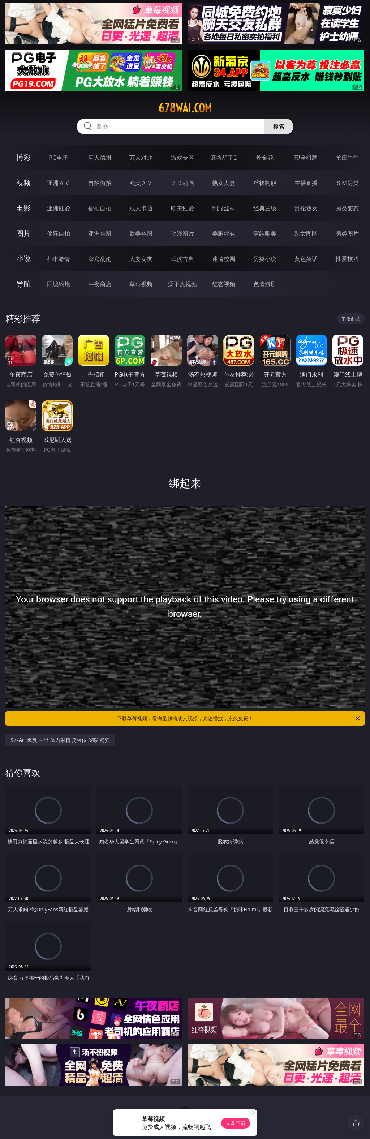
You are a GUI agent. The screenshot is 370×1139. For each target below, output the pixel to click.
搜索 (279, 126)
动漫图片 (182, 233)
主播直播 (306, 183)
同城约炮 (58, 284)
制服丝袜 (223, 208)
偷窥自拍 (58, 233)
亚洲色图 (99, 233)
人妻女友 (140, 259)
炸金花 (265, 158)
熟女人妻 (223, 183)
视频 (23, 183)
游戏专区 (182, 158)
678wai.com (185, 108)
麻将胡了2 (223, 158)
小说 (23, 258)
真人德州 (99, 158)
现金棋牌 (306, 158)
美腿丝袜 (223, 233)
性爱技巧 (347, 259)
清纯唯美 (264, 233)
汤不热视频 (182, 284)
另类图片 (347, 233)
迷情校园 (223, 259)
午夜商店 (99, 284)
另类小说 (264, 259)
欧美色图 (140, 233)
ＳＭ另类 (347, 183)
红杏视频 (223, 284)
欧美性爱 (182, 208)
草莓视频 (140, 284)
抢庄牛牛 (347, 158)
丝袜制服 (264, 183)
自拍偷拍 (99, 183)
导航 (23, 284)
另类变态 (347, 208)
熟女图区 (306, 233)
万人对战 (140, 158)
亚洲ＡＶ (58, 183)
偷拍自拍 (99, 208)
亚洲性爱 (58, 208)
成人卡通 (140, 208)
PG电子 (58, 158)
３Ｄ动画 (182, 183)
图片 (23, 233)
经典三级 (264, 208)
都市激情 (58, 259)
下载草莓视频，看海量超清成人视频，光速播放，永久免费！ (239, 718)
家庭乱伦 (99, 259)
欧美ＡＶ (140, 183)
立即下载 (235, 1122)
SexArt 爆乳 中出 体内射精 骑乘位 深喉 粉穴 (59, 739)
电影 (23, 208)
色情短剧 (264, 284)
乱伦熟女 (306, 208)
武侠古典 (182, 259)
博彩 (23, 157)
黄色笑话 (306, 259)
